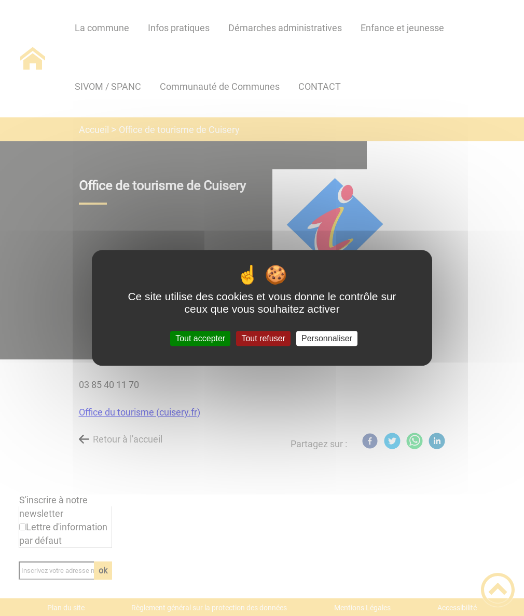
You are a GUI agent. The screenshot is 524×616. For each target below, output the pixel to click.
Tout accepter (200, 338)
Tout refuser (263, 338)
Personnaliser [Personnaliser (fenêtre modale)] (326, 338)
